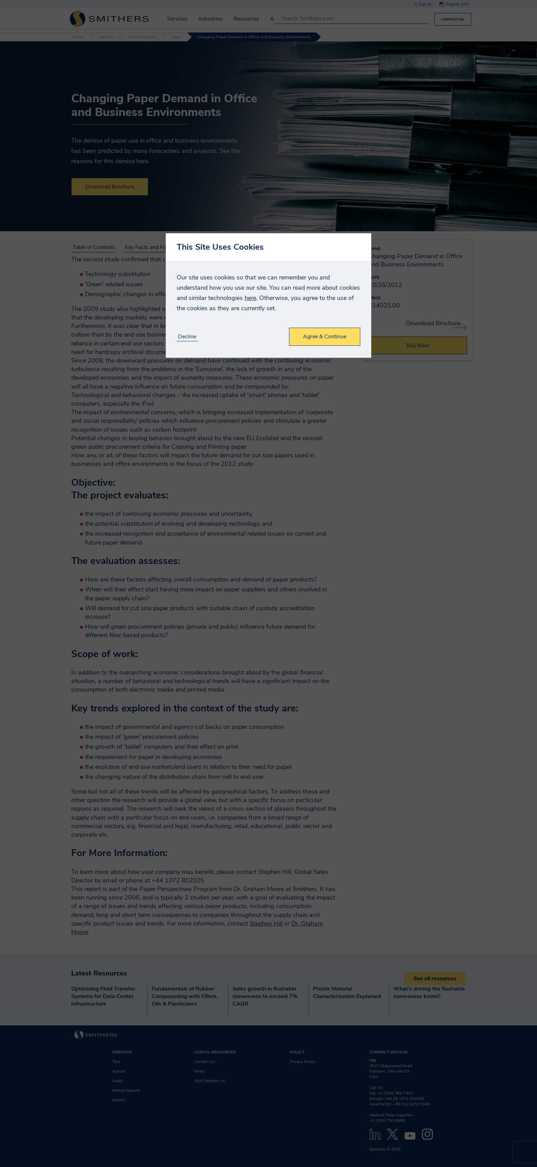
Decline (187, 336)
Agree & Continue (324, 336)
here (250, 298)
